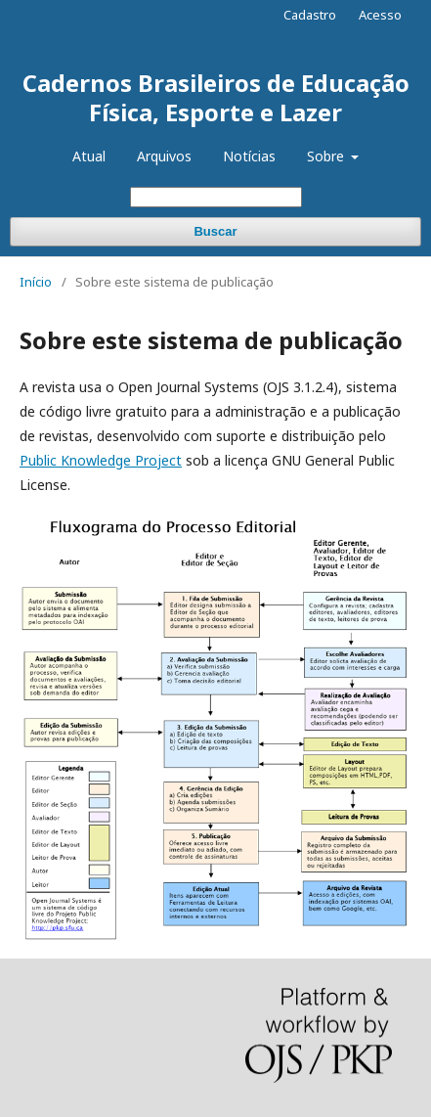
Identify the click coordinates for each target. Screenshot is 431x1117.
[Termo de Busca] (216, 197)
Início (36, 281)
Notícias (249, 156)
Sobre (327, 156)
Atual (89, 156)
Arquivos (164, 156)
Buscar (215, 231)
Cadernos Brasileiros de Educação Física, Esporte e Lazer (215, 97)
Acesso (380, 14)
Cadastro (309, 14)
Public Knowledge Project (101, 460)
